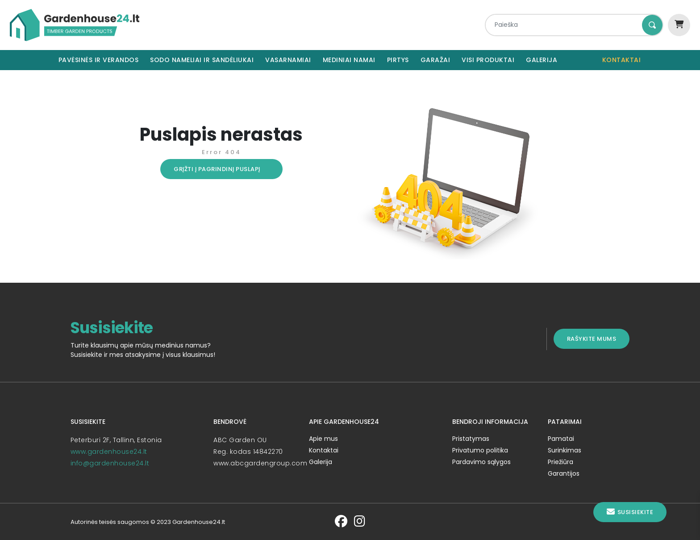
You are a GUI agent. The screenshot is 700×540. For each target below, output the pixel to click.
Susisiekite (630, 512)
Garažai (435, 59)
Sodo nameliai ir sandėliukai (202, 59)
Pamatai (568, 438)
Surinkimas (571, 450)
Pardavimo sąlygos (485, 461)
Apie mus (321, 438)
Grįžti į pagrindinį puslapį (211, 169)
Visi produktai (488, 59)
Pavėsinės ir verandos (98, 59)
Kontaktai (621, 59)
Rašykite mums (603, 339)
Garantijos (571, 473)
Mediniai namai (349, 59)
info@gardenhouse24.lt (98, 463)
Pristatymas (474, 438)
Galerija (541, 59)
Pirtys (398, 59)
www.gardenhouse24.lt (97, 451)
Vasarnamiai (288, 59)
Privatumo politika (484, 450)
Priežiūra (567, 461)
